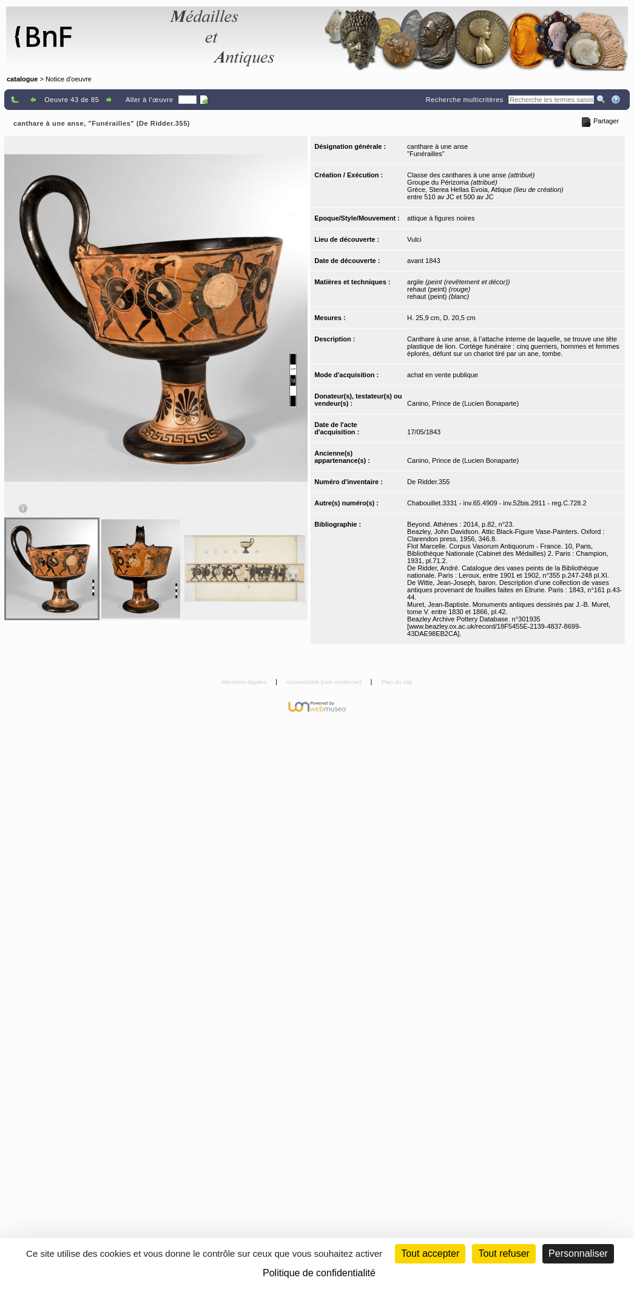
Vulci (414, 239)
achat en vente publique (442, 374)
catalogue (22, 79)
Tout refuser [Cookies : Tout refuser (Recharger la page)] (503, 1253)
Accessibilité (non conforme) (324, 682)
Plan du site (397, 682)
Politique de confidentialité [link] (319, 1273)
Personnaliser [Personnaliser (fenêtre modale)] (578, 1253)
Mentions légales (244, 682)
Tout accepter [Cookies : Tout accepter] (430, 1253)
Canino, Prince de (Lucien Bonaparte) (463, 403)
